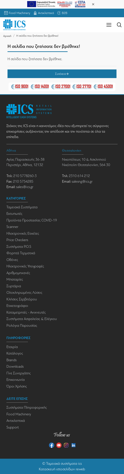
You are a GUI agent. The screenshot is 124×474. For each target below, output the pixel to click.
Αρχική (7, 36)
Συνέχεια (60, 73)
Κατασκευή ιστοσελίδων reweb (62, 469)
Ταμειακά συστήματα (61, 463)
